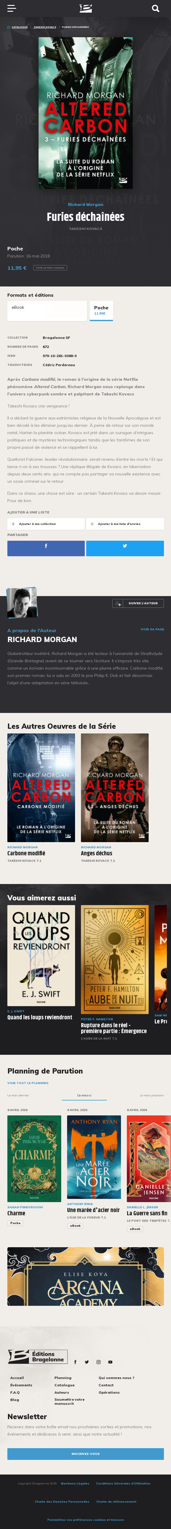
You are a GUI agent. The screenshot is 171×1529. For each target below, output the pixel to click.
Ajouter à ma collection (31, 524)
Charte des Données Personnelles (62, 1502)
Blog (14, 1399)
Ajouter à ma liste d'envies (113, 524)
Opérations (109, 1392)
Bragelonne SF (56, 338)
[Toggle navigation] (14, 8)
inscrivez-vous (86, 1454)
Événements (21, 1385)
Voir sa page (152, 629)
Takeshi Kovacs (45, 26)
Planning (63, 1378)
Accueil (17, 1378)
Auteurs (61, 1392)
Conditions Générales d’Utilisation (123, 1483)
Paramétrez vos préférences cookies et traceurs (85, 1520)
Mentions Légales (75, 1483)
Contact (106, 1385)
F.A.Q (15, 1392)
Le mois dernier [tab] (18, 1095)
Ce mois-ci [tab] (84, 1095)
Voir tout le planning (27, 1083)
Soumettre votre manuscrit (69, 1401)
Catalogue (20, 26)
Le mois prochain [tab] (152, 1095)
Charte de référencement (116, 1502)
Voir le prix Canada (50, 267)
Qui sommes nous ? (116, 1378)
